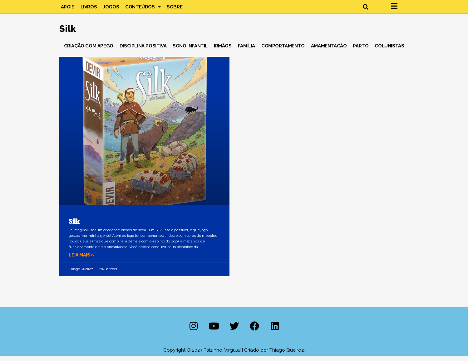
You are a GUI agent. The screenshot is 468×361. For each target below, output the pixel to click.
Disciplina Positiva (143, 51)
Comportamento (283, 51)
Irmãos (223, 51)
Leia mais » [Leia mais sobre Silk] (82, 260)
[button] (366, 9)
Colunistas (389, 51)
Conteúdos (142, 9)
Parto (360, 51)
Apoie (67, 9)
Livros (89, 9)
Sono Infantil (190, 51)
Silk (74, 227)
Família (246, 51)
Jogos (111, 9)
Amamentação (329, 51)
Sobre (174, 9)
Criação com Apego (88, 51)
